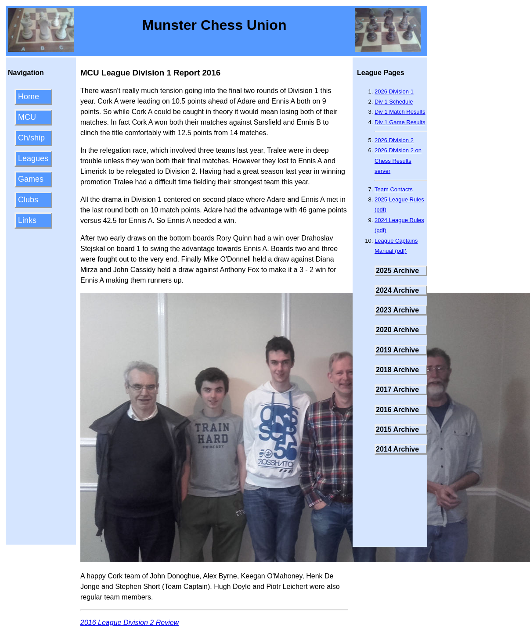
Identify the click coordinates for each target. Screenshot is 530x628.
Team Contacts (394, 189)
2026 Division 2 (394, 140)
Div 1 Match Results (400, 111)
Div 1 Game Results (400, 122)
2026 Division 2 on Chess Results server (398, 160)
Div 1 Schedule (394, 101)
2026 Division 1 (394, 91)
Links (27, 220)
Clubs (28, 199)
